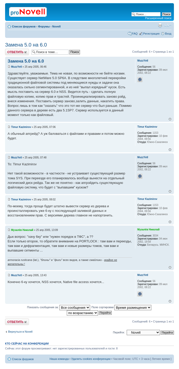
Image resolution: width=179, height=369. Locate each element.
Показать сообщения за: (58, 307)
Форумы (44, 26)
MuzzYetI (16, 66)
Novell (56, 26)
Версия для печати (160, 25)
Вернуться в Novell (20, 331)
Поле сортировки (121, 307)
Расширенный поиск (158, 18)
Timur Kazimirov (21, 127)
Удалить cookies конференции (91, 358)
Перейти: (119, 332)
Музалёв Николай (22, 230)
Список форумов (24, 26)
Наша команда (59, 358)
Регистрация (151, 33)
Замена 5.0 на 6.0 (26, 45)
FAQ (135, 33)
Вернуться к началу (170, 119)
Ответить (17, 52)
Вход (168, 33)
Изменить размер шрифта (167, 25)
